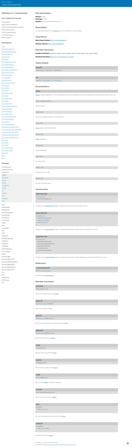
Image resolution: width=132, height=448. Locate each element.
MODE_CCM (39, 178)
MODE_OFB (39, 145)
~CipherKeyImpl (42, 268)
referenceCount (63, 57)
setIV (91, 53)
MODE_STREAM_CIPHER (43, 101)
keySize (78, 53)
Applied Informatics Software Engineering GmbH (61, 444)
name (87, 53)
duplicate (54, 57)
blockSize (53, 53)
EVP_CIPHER (43, 303)
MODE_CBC (39, 123)
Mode (38, 91)
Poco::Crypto (7, 2)
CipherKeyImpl (56, 80)
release (71, 57)
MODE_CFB (39, 134)
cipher (59, 53)
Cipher (37, 95)
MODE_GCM (39, 167)
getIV (64, 53)
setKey (95, 53)
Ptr (37, 77)
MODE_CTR (39, 156)
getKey (68, 53)
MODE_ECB (39, 112)
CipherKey (56, 31)
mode (83, 53)
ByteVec (39, 67)
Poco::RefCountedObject (59, 40)
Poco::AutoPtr (47, 80)
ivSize (73, 53)
